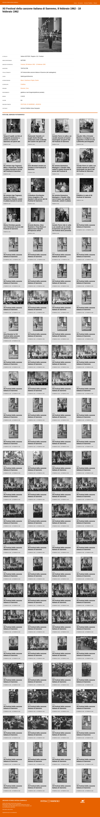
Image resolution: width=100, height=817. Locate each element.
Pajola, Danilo (35, 80)
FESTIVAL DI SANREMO (28, 104)
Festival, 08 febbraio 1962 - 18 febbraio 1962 (33, 64)
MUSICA (38, 104)
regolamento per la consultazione (9, 812)
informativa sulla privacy (7, 809)
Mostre (95, 3)
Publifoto (23, 84)
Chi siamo (80, 3)
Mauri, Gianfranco (26, 80)
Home (75, 3)
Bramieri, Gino (25, 88)
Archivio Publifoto (88, 3)
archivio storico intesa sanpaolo (14, 2)
